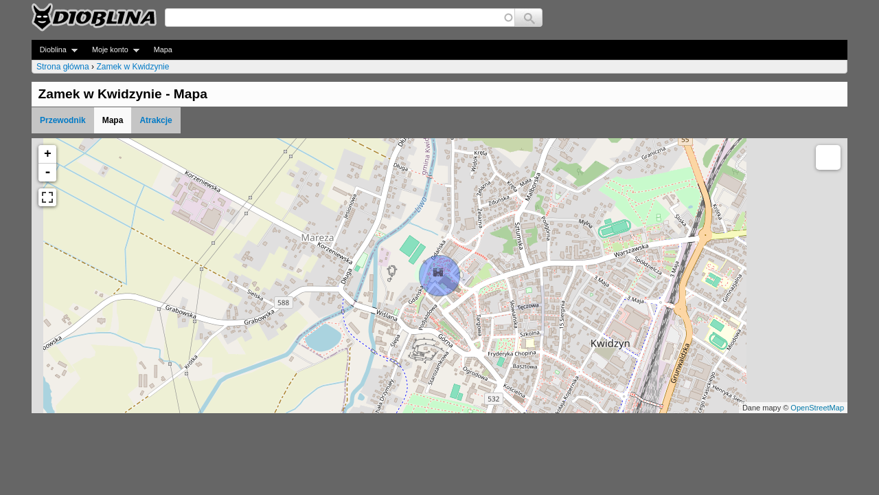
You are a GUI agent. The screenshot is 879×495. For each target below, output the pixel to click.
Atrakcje (155, 120)
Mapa (163, 49)
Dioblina (55, 49)
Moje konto (111, 49)
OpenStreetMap (817, 408)
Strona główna (62, 67)
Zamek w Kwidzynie (132, 67)
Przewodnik (63, 120)
